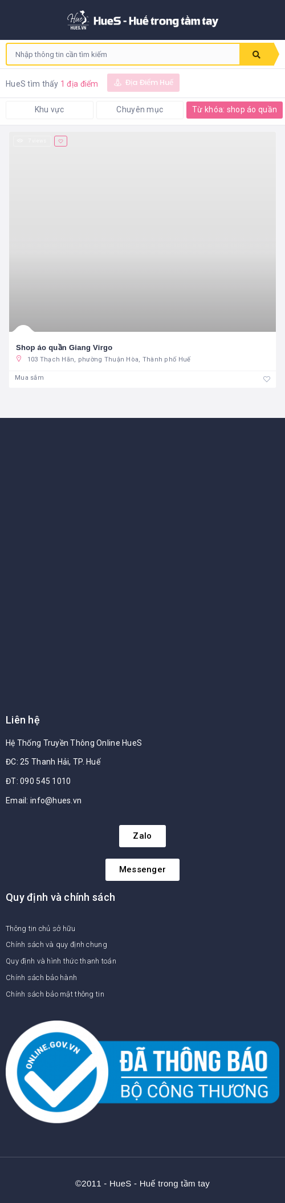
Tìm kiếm (256, 55)
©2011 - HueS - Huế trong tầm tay (142, 1183)
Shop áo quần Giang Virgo (64, 347)
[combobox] (123, 54)
